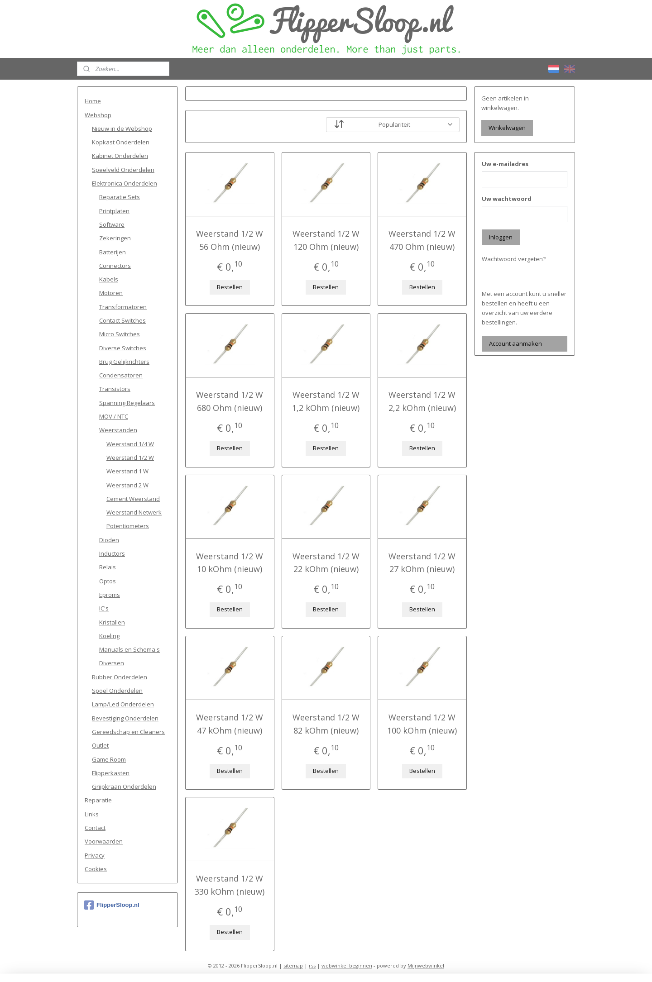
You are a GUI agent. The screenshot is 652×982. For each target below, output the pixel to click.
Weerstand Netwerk (134, 512)
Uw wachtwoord (507, 199)
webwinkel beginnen (346, 965)
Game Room (109, 759)
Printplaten (114, 211)
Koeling (109, 636)
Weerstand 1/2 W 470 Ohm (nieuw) (422, 240)
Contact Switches (122, 320)
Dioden (109, 540)
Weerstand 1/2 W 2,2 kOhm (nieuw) (422, 401)
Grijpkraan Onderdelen (124, 786)
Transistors (114, 389)
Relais (107, 567)
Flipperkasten (110, 773)
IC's (104, 608)
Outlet (100, 745)
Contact (95, 828)
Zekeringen (115, 238)
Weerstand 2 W (127, 485)
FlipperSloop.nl (111, 905)
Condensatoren (121, 375)
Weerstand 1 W (127, 471)
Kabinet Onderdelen (120, 156)
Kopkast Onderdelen (120, 142)
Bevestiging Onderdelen (125, 718)
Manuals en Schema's (129, 649)
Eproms (109, 595)
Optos (107, 581)
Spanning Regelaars (127, 403)
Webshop (98, 115)
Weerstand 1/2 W (130, 457)
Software (112, 224)
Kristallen (112, 622)
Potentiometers (127, 526)
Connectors (115, 266)
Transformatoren (123, 307)
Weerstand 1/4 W (130, 444)
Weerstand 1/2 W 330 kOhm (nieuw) (229, 885)
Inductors (112, 553)
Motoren (111, 293)
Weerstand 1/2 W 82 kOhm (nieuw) (326, 724)
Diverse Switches (122, 348)
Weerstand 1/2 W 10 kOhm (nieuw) (229, 563)
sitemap (293, 965)
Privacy (95, 855)
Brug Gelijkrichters (124, 362)
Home (93, 101)
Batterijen (112, 252)
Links (92, 814)
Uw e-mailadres (505, 164)
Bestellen (230, 287)
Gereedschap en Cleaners (128, 732)
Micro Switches (119, 334)
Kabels (108, 279)
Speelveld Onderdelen (123, 170)
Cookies (96, 869)
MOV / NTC (113, 416)
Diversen (111, 663)
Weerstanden (118, 430)
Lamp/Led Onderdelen (123, 704)
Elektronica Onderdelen (124, 183)
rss (312, 965)
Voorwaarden (104, 841)
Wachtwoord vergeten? (514, 259)
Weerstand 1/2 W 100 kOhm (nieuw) (422, 724)
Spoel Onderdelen (117, 690)
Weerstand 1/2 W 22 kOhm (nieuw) (326, 563)
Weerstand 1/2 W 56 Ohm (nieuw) (229, 240)
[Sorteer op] (392, 125)
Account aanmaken (515, 343)
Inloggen (501, 237)
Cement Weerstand (133, 499)
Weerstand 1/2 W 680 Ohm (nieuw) (229, 401)
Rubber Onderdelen (119, 677)
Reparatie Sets (119, 197)
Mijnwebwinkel (426, 965)
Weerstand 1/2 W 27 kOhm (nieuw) (422, 563)
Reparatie (98, 800)
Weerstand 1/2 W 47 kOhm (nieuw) (229, 724)
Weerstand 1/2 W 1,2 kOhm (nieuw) (326, 401)
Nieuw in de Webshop (122, 128)
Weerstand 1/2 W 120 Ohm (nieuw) (326, 240)
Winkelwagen (507, 128)
